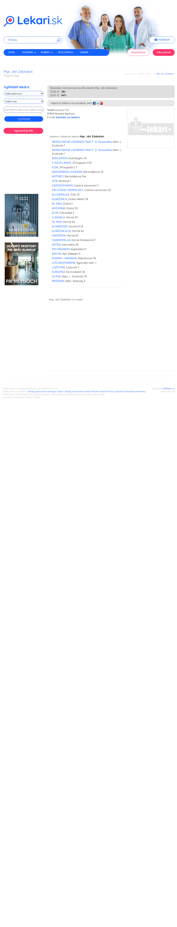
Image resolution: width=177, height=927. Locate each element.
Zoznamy (29, 52)
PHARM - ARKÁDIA (64, 258)
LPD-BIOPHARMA (63, 262)
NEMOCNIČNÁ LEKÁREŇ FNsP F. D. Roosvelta (82, 142)
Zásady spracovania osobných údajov (45, 391)
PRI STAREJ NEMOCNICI (67, 190)
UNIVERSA (58, 235)
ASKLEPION (59, 158)
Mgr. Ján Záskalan (165, 74)
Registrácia (138, 52)
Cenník (84, 52)
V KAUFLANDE (61, 162)
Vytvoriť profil (23, 130)
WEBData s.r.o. (169, 388)
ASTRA (56, 244)
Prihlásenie (164, 52)
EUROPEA (58, 272)
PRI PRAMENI (60, 249)
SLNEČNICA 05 (61, 231)
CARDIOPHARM (62, 185)
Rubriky (47, 52)
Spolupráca (65, 52)
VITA (55, 181)
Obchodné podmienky (135, 391)
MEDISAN (58, 281)
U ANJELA (58, 217)
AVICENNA (58, 208)
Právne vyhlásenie (115, 391)
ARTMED (57, 176)
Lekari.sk (128, 74)
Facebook (162, 40)
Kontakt (13, 58)
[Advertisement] (40, 164)
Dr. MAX (57, 203)
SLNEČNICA (59, 199)
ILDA (55, 167)
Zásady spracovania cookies (77, 391)
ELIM (55, 212)
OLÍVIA (56, 276)
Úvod (11, 52)
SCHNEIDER (59, 226)
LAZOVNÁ (58, 267)
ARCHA (56, 253)
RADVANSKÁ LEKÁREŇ (67, 172)
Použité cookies (99, 391)
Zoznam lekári (144, 74)
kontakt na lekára (68, 117)
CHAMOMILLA (61, 240)
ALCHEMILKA (60, 194)
